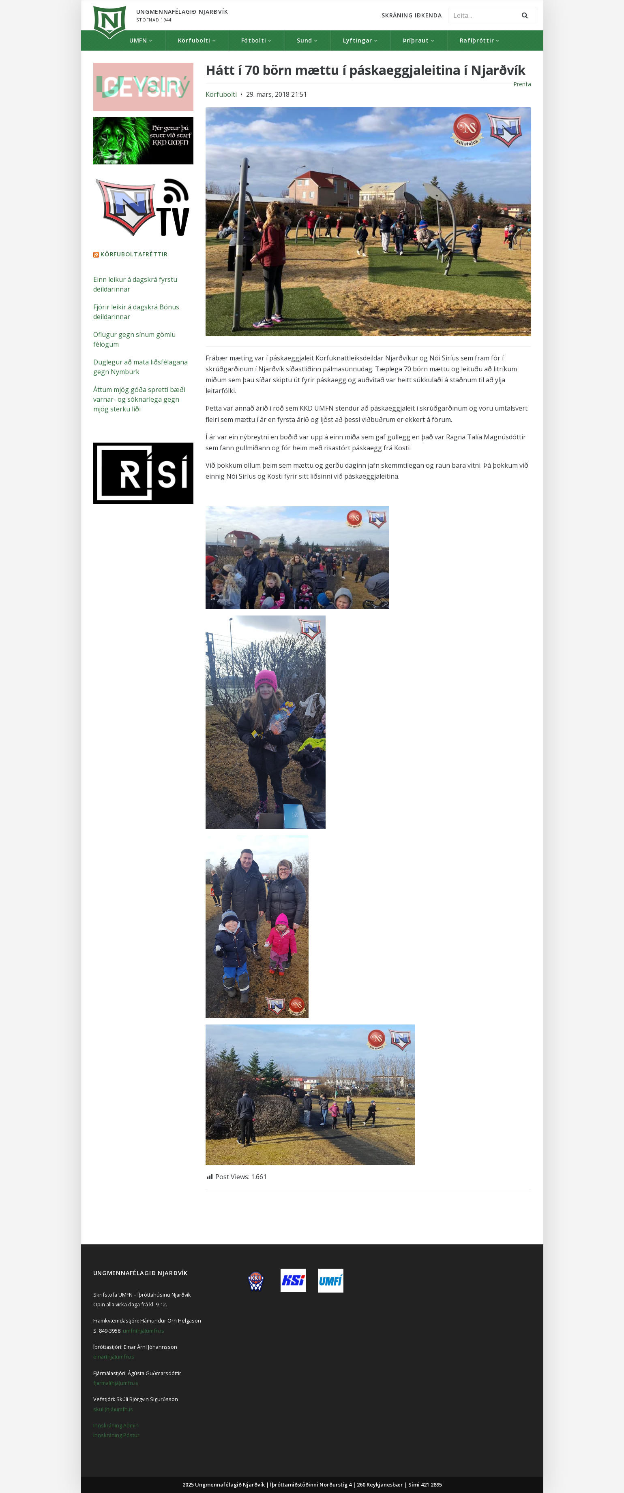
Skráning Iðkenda (412, 15)
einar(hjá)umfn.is (113, 1356)
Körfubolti (194, 40)
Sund (304, 40)
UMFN (138, 40)
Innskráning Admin (116, 1425)
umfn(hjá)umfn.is (143, 1330)
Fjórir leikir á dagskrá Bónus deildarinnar (136, 311)
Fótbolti (253, 40)
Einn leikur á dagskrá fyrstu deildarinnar (135, 284)
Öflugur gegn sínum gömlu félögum (134, 339)
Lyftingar (357, 40)
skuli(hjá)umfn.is (113, 1409)
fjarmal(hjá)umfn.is (115, 1383)
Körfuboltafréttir (134, 254)
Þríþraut (416, 40)
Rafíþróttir (477, 40)
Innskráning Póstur (116, 1435)
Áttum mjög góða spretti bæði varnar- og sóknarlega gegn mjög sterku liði (139, 399)
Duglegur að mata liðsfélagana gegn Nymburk (140, 367)
